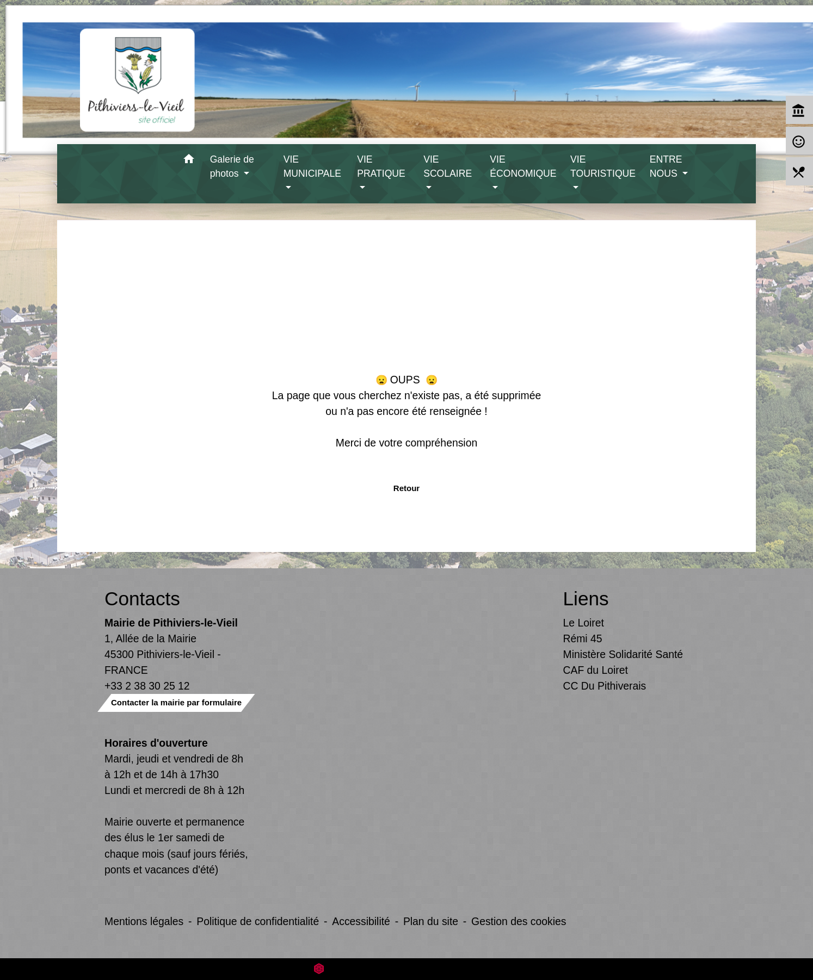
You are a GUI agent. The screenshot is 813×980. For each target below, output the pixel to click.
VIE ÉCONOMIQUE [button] (523, 166)
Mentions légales (143, 921)
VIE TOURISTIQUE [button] (603, 166)
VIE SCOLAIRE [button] (447, 166)
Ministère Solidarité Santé (623, 654)
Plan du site (430, 921)
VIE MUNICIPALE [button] (312, 166)
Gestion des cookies (518, 921)
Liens (586, 598)
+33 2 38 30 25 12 (147, 686)
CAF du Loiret (595, 670)
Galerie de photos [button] (232, 166)
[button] (189, 160)
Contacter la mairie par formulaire (176, 702)
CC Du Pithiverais (604, 686)
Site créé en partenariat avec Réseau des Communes (406, 969)
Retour (406, 488)
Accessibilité (361, 921)
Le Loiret (583, 623)
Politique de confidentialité (257, 921)
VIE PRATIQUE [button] (381, 166)
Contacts (142, 598)
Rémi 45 (582, 638)
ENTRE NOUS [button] (666, 166)
